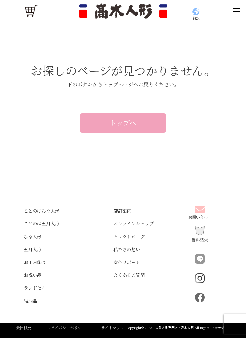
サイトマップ (112, 327)
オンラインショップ (133, 223)
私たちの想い (126, 249)
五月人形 (33, 249)
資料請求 (200, 234)
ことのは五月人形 (42, 223)
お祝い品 (33, 275)
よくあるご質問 (129, 275)
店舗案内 (122, 210)
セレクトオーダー (131, 236)
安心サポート (126, 262)
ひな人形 (33, 236)
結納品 (30, 301)
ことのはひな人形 (42, 210)
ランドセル (35, 288)
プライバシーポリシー (66, 327)
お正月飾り (35, 262)
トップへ (123, 122)
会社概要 (23, 327)
